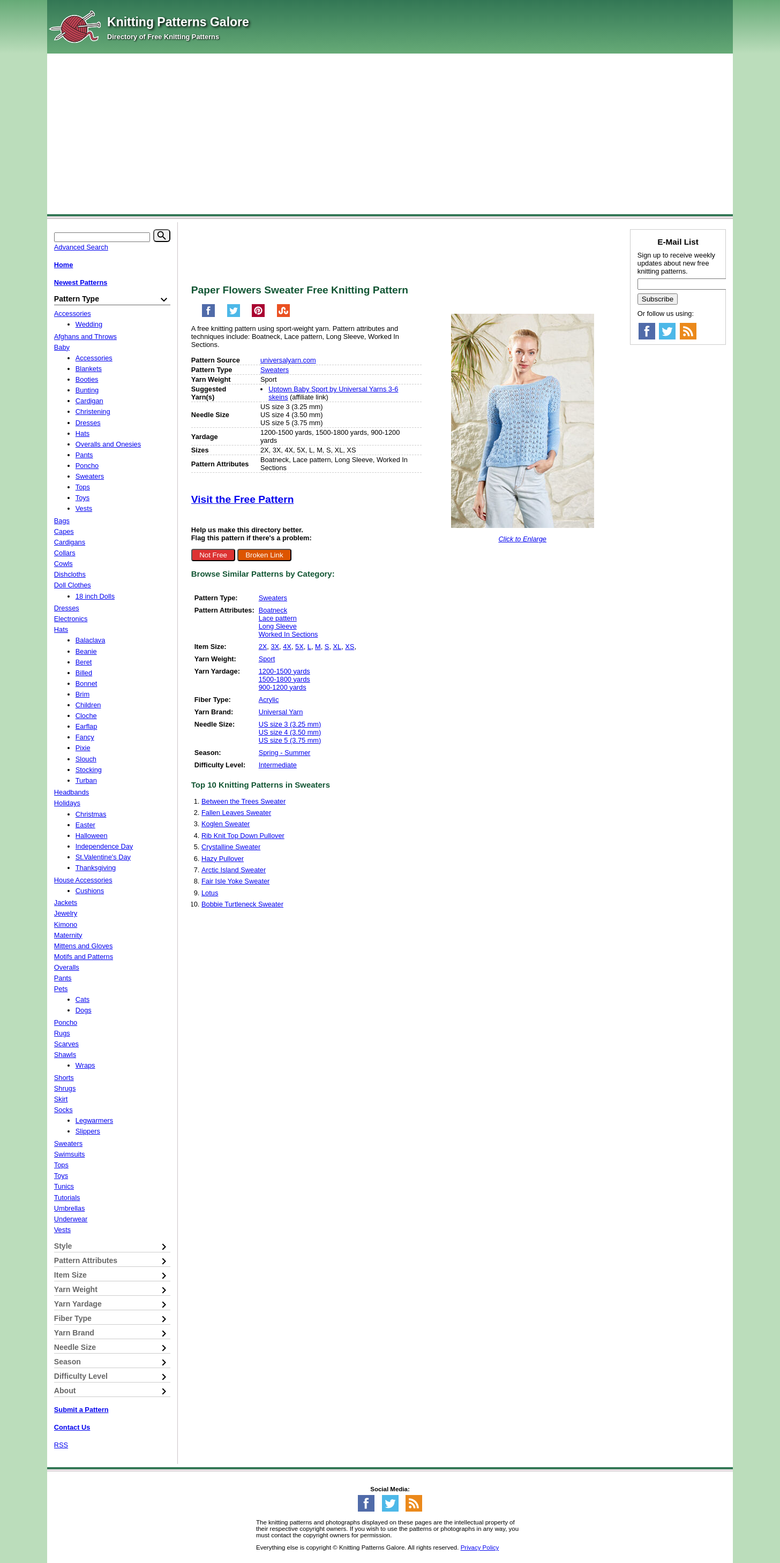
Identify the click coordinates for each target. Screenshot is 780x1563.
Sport (267, 659)
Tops (83, 487)
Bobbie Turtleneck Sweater (242, 904)
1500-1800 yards (284, 679)
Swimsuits (69, 1154)
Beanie (86, 651)
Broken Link (264, 555)
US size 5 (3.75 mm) (290, 740)
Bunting (87, 390)
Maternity (68, 935)
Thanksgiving (96, 868)
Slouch (86, 759)
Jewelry (65, 913)
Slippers (88, 1131)
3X (275, 647)
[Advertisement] (390, 134)
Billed (84, 673)
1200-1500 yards (284, 671)
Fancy (85, 737)
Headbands (71, 792)
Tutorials (67, 1198)
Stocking (89, 770)
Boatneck (273, 610)
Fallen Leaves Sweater (236, 813)
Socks (63, 1110)
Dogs (84, 1010)
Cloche (86, 716)
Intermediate (278, 765)
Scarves (66, 1044)
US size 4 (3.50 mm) (290, 732)
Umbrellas (69, 1208)
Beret (84, 662)
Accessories (72, 313)
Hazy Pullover (222, 859)
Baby (62, 347)
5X (299, 647)
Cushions (90, 891)
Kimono (65, 924)
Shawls (65, 1055)
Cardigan (89, 401)
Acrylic (269, 700)
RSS (61, 1445)
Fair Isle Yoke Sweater (235, 881)
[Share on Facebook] (208, 315)
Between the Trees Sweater (243, 801)
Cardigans (69, 542)
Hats (82, 433)
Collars (65, 553)
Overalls (66, 967)
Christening (93, 411)
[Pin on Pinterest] (258, 315)
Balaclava (91, 640)
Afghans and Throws (85, 337)
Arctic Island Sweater (233, 870)
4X (287, 647)
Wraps (85, 1065)
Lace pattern (278, 618)
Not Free (213, 555)
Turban (86, 780)
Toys (82, 498)
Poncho (87, 466)
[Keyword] (102, 237)
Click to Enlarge (522, 539)
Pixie (83, 748)
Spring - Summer (285, 753)
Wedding (89, 324)
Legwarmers (94, 1120)
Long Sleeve (278, 626)
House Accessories (83, 880)
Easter (85, 825)
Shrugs (65, 1088)
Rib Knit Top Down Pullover (242, 836)
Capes (64, 531)
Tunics (64, 1186)
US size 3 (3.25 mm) (290, 724)
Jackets (65, 902)
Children (88, 705)
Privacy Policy (480, 1547)
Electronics (71, 619)
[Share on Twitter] (233, 315)
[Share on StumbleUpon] (283, 315)
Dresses (88, 423)
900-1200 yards (282, 687)
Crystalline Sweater (230, 847)
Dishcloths (70, 574)
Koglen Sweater (225, 824)
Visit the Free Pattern (242, 499)
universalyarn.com (288, 360)
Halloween (92, 836)
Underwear (71, 1219)
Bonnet (87, 683)
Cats (82, 999)
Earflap (87, 726)
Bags (62, 521)
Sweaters (274, 370)
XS (349, 647)
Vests (84, 508)
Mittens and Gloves (83, 946)
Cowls (63, 564)
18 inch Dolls (95, 596)
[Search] (161, 235)
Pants (84, 455)
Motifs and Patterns (83, 957)
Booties (87, 379)
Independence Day (104, 846)
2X (263, 647)
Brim (82, 694)
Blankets (89, 369)
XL (337, 647)
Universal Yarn (281, 712)
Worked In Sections (288, 634)
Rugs (62, 1033)
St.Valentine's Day (103, 857)
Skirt (61, 1099)
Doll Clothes (72, 585)
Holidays (67, 803)
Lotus (209, 893)
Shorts (64, 1078)
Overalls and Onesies (108, 444)
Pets (61, 989)
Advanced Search (81, 247)
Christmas (91, 814)
